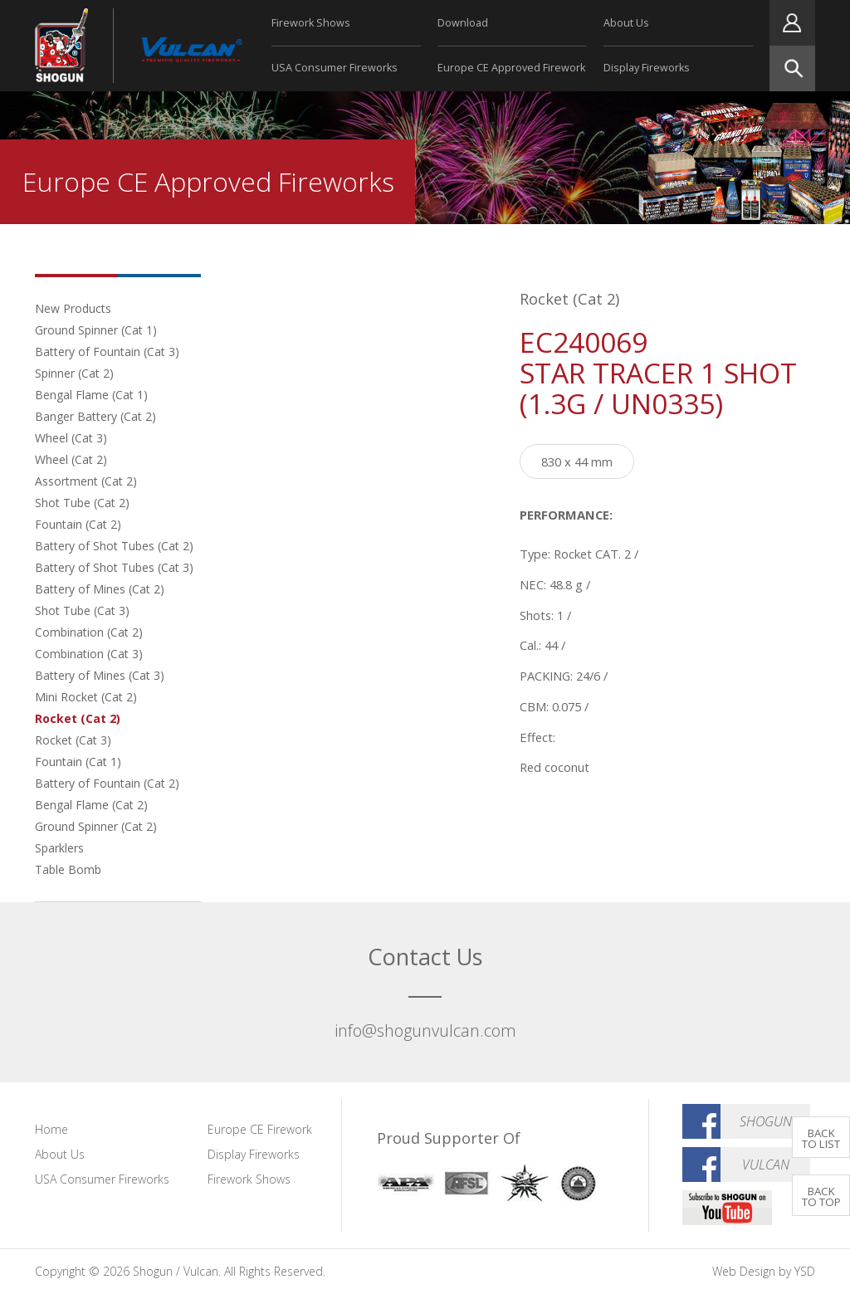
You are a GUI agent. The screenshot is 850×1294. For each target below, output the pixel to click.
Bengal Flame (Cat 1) (91, 395)
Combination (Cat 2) (89, 632)
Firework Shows (310, 23)
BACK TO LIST (821, 1138)
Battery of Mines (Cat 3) (99, 675)
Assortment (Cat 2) (86, 481)
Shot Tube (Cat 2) (82, 502)
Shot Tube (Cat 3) (82, 610)
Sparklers (59, 848)
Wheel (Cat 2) (71, 459)
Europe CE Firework (260, 1129)
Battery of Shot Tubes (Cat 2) (114, 546)
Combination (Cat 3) (89, 654)
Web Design (743, 1271)
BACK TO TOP (821, 1196)
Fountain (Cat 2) (78, 524)
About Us (626, 23)
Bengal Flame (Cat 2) (91, 805)
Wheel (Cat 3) (71, 438)
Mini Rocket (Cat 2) (86, 697)
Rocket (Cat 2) (77, 718)
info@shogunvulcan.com (425, 1030)
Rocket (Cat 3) (73, 740)
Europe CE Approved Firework (511, 68)
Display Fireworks (646, 68)
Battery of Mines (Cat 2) (99, 589)
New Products (73, 308)
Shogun (766, 1121)
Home (51, 1129)
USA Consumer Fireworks (334, 68)
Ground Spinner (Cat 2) (96, 826)
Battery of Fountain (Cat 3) (107, 351)
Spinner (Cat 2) (74, 373)
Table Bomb (68, 869)
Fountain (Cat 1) (78, 761)
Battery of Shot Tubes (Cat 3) (114, 567)
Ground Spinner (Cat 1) (96, 330)
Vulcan (765, 1164)
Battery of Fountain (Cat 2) (107, 783)
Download (462, 23)
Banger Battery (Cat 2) (95, 416)
